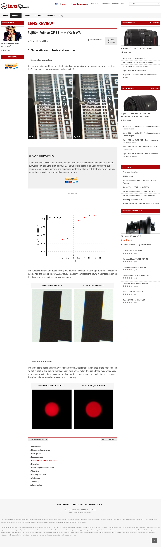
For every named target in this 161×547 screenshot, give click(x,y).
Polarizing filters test (130, 172)
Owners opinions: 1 (128, 244)
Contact (115, 4)
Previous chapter (38, 439)
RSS (122, 4)
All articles (154, 88)
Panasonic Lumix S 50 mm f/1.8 (134, 267)
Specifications (145, 244)
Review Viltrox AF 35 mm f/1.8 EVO (136, 187)
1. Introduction (35, 447)
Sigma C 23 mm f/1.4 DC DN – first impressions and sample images (136, 115)
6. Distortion (34, 464)
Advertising (105, 4)
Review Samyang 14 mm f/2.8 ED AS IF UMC (139, 195)
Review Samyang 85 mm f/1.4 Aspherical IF (139, 191)
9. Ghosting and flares (38, 475)
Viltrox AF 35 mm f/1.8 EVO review (136, 48)
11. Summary (34, 482)
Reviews (15, 15)
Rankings (51, 15)
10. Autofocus (35, 478)
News (5, 15)
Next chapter (109, 439)
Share (111, 42)
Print (111, 40)
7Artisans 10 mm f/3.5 (131, 236)
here (21, 535)
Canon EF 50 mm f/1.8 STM (133, 292)
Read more (5, 50)
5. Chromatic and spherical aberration (44, 461)
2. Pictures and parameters (40, 450)
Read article (126, 120)
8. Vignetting (34, 471)
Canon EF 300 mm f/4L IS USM (134, 300)
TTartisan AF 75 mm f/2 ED (133, 251)
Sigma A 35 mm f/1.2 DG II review (135, 71)
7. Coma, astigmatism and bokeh (42, 468)
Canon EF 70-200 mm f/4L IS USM (135, 284)
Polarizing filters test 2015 (132, 200)
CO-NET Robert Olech (88, 510)
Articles (38, 15)
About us (94, 4)
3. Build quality (35, 454)
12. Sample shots (36, 485)
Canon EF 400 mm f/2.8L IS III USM (136, 275)
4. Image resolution (37, 457)
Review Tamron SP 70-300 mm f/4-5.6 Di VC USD (141, 204)
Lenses (27, 15)
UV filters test (128, 176)
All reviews (154, 23)
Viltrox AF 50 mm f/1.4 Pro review (135, 66)
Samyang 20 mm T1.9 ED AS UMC (135, 259)
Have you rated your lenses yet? (9, 45)
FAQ (61, 15)
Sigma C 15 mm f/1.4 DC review (134, 58)
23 (136, 286)
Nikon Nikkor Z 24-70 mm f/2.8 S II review (138, 62)
